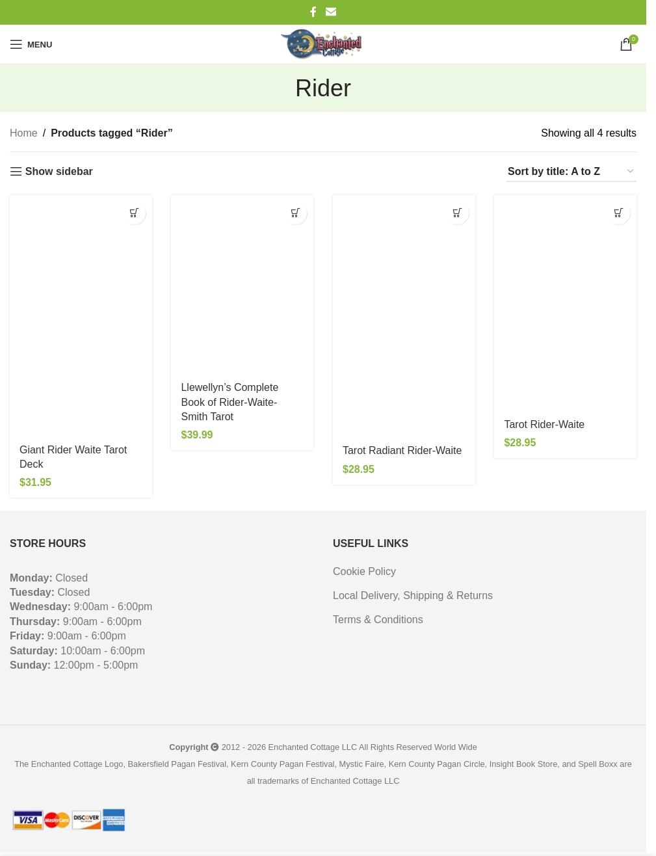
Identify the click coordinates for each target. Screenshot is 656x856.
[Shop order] (571, 172)
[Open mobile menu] (31, 44)
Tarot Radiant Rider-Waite (402, 450)
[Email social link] (330, 12)
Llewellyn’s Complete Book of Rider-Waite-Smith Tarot (230, 402)
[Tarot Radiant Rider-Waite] (404, 315)
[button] (134, 213)
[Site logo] (323, 44)
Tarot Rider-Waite (545, 424)
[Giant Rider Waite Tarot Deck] (81, 315)
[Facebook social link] (313, 12)
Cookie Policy (364, 571)
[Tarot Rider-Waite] (566, 302)
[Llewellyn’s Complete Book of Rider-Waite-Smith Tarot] (243, 284)
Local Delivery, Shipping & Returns (413, 595)
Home (24, 133)
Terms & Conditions (378, 619)
